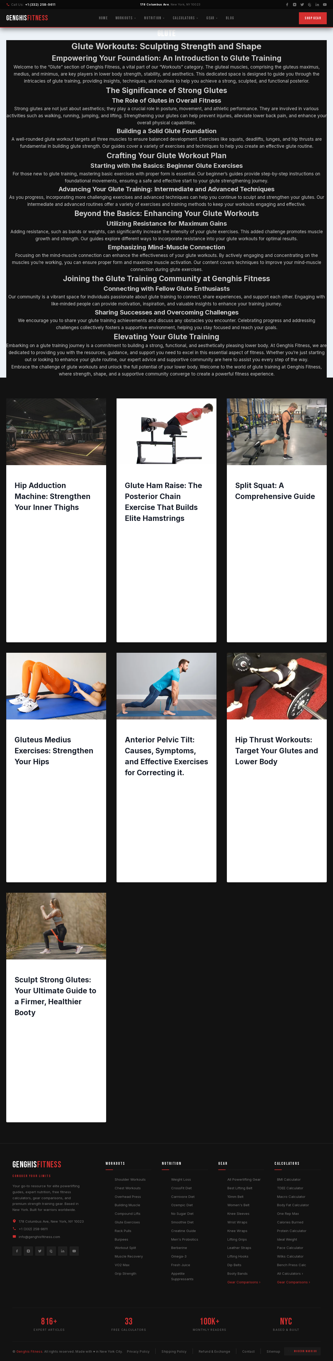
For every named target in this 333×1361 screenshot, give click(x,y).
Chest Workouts (128, 1188)
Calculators (185, 18)
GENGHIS (27, 18)
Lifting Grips (237, 1239)
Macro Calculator (291, 1196)
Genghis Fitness (33, 519)
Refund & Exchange (214, 1351)
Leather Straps (239, 1248)
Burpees (121, 1239)
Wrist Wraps (237, 1222)
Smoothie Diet (182, 1222)
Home (103, 18)
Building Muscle (127, 1205)
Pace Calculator (290, 1248)
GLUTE (44, 476)
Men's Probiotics (184, 1239)
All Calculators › (290, 1273)
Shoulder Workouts (130, 1179)
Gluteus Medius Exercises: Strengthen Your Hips (54, 750)
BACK (129, 730)
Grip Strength (125, 1273)
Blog (230, 18)
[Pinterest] (310, 5)
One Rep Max (288, 1213)
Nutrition (154, 18)
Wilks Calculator (290, 1256)
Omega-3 (179, 1256)
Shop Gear (313, 18)
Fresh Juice (180, 1265)
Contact (248, 1351)
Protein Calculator (291, 1231)
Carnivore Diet (183, 1196)
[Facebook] (287, 5)
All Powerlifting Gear (244, 1179)
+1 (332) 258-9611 (40, 5)
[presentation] (56, 431)
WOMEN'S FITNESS (267, 730)
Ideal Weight (287, 1239)
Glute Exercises (127, 1222)
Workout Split (125, 1248)
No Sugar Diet (182, 1213)
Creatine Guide (183, 1231)
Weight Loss (181, 1179)
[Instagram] (295, 5)
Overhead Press (128, 1196)
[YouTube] (325, 5)
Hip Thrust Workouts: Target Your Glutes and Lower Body (276, 750)
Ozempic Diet (182, 1205)
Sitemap (273, 1351)
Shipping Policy (174, 1351)
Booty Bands (237, 1273)
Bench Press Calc (291, 1265)
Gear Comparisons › (243, 1282)
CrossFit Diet (181, 1188)
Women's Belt (238, 1205)
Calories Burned (290, 1222)
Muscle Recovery (129, 1256)
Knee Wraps (237, 1231)
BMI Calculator (289, 1179)
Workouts (126, 18)
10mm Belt (235, 1196)
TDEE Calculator (290, 1188)
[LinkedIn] (317, 5)
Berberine (179, 1248)
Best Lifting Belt (239, 1188)
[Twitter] (302, 5)
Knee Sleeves (238, 1213)
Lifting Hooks (237, 1256)
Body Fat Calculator (293, 1205)
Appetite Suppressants (182, 1276)
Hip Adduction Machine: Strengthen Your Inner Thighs (53, 496)
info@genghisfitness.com (39, 1237)
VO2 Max (122, 1265)
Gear (212, 18)
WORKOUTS (25, 476)
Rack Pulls (123, 1231)
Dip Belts (234, 1265)
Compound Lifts (127, 1213)
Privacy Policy (138, 1351)
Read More (28, 570)
